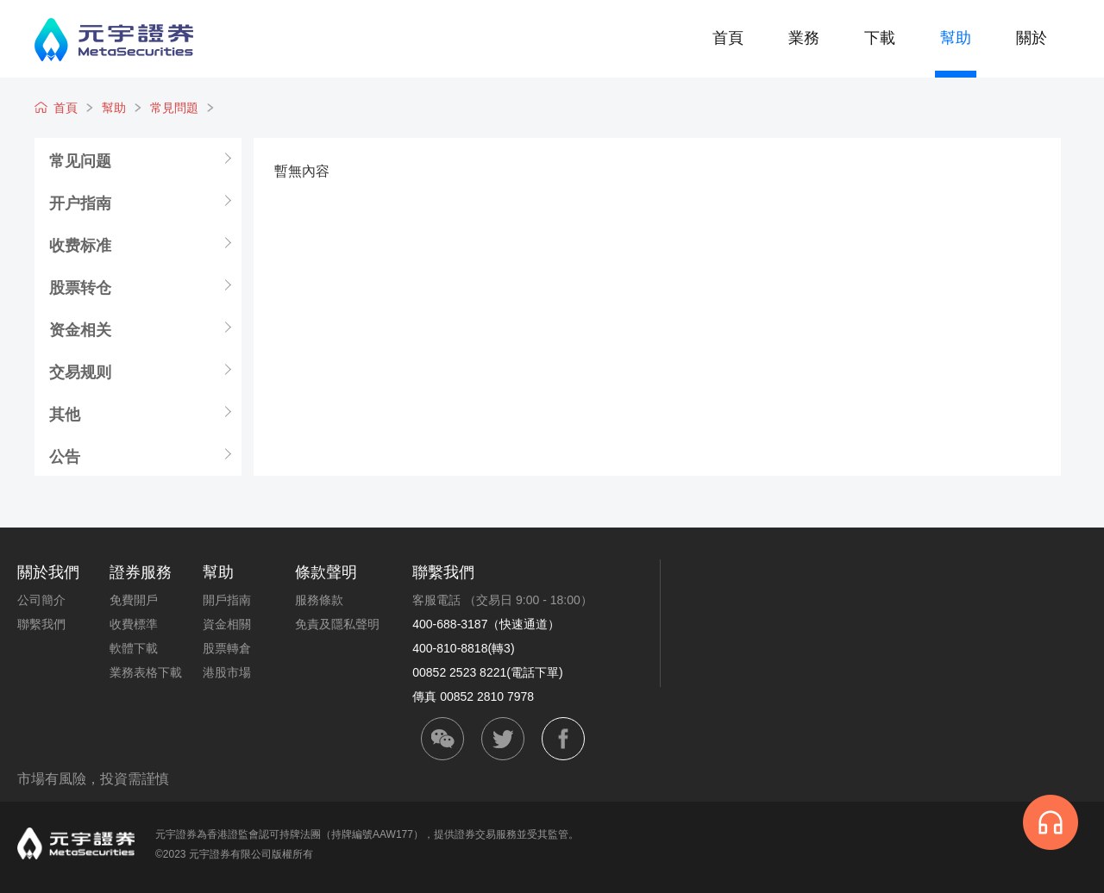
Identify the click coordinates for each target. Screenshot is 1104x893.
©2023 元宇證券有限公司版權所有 (234, 854)
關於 (1031, 38)
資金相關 (227, 624)
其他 (64, 413)
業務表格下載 (146, 672)
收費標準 (134, 624)
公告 (64, 455)
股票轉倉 (227, 648)
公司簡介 (41, 600)
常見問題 (174, 108)
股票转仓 (80, 287)
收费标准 (80, 244)
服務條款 (319, 600)
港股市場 (227, 672)
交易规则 (80, 371)
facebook (563, 738)
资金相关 (80, 329)
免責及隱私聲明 (337, 624)
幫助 (955, 38)
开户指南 (80, 202)
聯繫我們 (41, 624)
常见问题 (80, 160)
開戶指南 (227, 600)
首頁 (727, 38)
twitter (503, 738)
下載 (879, 38)
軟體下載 (134, 648)
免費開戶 (134, 600)
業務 (803, 38)
